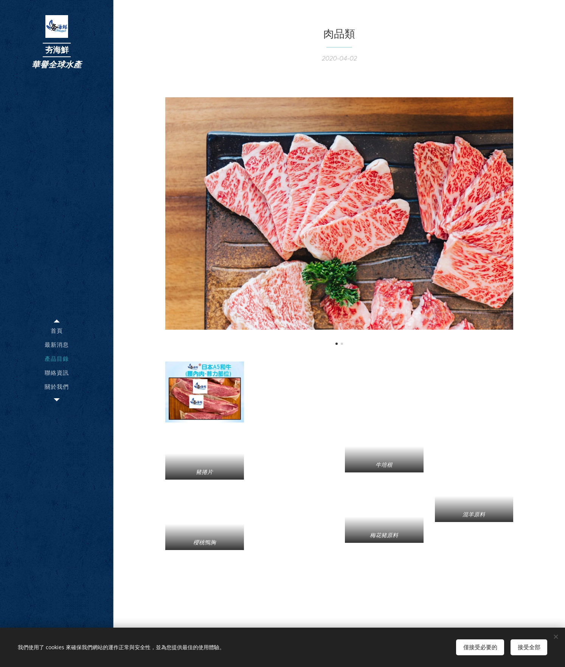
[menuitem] (56, 330)
